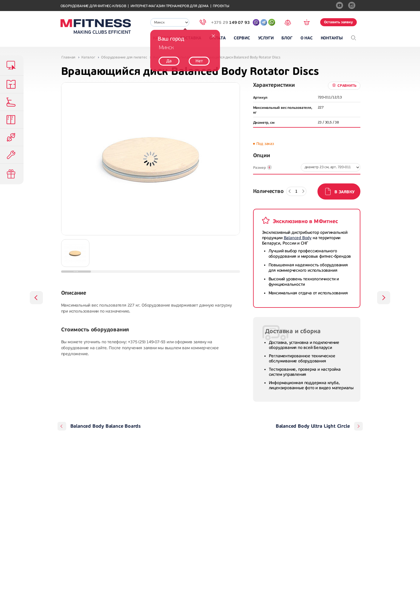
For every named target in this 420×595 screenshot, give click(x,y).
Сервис (242, 38)
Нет (199, 61)
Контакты (332, 38)
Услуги (266, 38)
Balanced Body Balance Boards (105, 426)
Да (169, 61)
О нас (306, 38)
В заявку (344, 192)
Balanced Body (297, 237)
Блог (286, 38)
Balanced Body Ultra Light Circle (313, 426)
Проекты (221, 6)
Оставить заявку (338, 22)
